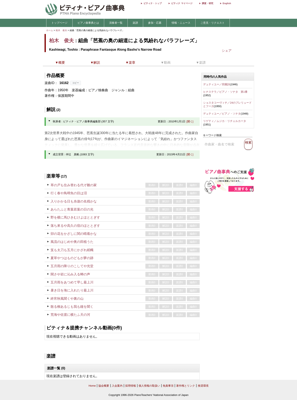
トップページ (59, 22)
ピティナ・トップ (153, 3)
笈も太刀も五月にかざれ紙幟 (72, 250)
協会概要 (103, 385)
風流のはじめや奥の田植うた (72, 241)
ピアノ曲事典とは (88, 22)
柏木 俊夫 (61, 30)
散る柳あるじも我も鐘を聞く (72, 306)
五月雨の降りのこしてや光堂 (72, 266)
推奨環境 (203, 385)
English (227, 3)
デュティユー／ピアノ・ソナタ (222, 113)
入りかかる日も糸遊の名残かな (74, 201)
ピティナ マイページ (181, 3)
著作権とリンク (185, 385)
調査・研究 (207, 3)
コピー (75, 83)
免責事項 (168, 385)
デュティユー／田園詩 (216, 84)
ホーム (49, 30)
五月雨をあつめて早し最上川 (72, 282)
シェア (227, 50)
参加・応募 (154, 22)
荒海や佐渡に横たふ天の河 (70, 314)
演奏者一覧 (116, 22)
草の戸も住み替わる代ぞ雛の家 (74, 185)
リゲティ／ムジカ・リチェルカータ (224, 121)
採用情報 (130, 385)
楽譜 (135, 22)
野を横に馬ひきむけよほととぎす (75, 217)
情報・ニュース (181, 22)
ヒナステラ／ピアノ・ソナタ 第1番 (225, 91)
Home (92, 385)
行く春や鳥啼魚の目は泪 (69, 193)
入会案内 (117, 385)
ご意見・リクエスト (212, 22)
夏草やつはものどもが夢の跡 (72, 258)
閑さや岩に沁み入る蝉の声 (70, 274)
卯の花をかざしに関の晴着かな (74, 233)
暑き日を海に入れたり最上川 (72, 290)
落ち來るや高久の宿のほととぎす (75, 225)
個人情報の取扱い (149, 385)
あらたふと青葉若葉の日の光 (72, 209)
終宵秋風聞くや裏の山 (67, 298)
